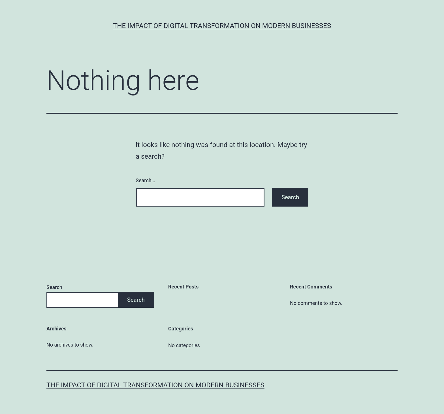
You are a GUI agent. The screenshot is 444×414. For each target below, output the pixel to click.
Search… (145, 180)
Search (54, 287)
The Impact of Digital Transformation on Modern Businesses (222, 26)
